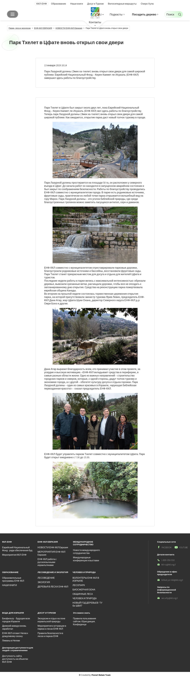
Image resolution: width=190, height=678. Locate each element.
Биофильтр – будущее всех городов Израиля (16, 620)
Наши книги (76, 3)
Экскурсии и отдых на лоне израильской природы (51, 620)
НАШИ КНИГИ (9, 585)
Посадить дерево (144, 14)
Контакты (95, 22)
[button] (100, 14)
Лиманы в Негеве (11, 640)
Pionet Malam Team (101, 675)
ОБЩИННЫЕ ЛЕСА (83, 594)
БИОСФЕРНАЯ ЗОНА (84, 589)
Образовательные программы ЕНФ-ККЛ (13, 579)
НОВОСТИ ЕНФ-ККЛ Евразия (53, 547)
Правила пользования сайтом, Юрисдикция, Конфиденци (84, 621)
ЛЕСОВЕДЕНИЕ (46, 577)
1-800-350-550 (166, 560)
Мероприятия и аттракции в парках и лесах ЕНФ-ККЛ (52, 627)
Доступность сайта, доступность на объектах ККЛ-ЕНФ (15, 659)
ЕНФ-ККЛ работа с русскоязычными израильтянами (47, 562)
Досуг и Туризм (95, 3)
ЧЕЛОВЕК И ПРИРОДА (85, 598)
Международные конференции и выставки (86, 559)
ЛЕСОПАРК (79, 585)
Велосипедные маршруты (122, 3)
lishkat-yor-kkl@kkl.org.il (170, 580)
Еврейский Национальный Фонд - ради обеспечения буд (17, 549)
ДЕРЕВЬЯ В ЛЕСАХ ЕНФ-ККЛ (53, 586)
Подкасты (116, 14)
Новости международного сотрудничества (86, 552)
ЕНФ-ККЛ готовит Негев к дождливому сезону (15, 635)
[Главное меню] (12, 14)
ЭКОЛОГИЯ (44, 582)
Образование (58, 3)
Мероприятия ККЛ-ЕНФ (14, 554)
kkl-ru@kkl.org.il (166, 564)
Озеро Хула (147, 3)
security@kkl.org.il (167, 598)
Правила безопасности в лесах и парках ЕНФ (50, 635)
